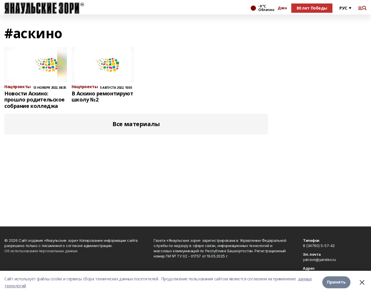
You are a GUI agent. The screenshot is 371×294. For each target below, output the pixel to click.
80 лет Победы (312, 8)
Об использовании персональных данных (41, 250)
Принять (336, 282)
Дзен (282, 8)
